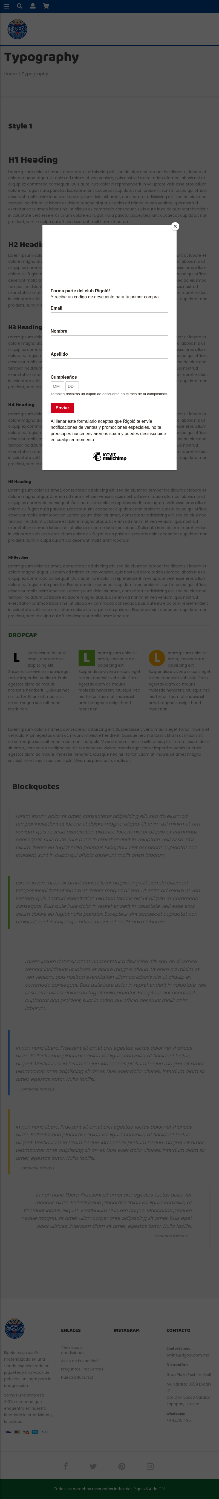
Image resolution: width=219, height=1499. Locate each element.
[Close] (175, 226)
